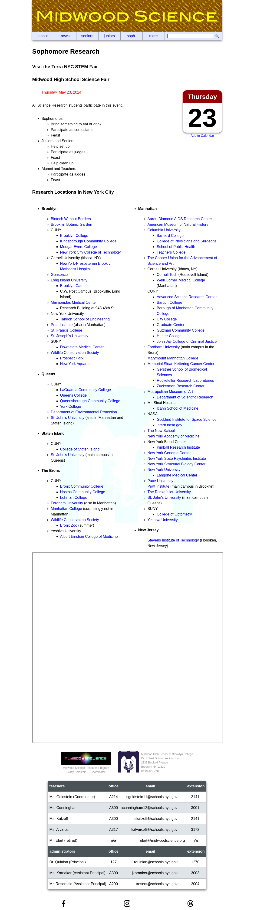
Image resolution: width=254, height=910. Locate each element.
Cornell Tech (167, 275)
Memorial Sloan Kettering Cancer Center (181, 364)
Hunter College (169, 336)
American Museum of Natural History (178, 224)
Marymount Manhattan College (173, 358)
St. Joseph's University (69, 336)
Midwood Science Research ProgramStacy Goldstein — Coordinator (86, 768)
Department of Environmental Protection (84, 412)
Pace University (160, 481)
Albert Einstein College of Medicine (89, 536)
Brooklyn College (74, 236)
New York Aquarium (76, 364)
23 (202, 117)
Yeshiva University (163, 520)
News (65, 36)
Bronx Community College (81, 486)
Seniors (87, 36)
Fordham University (67, 503)
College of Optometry (174, 514)
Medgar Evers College (78, 247)
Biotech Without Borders (71, 219)
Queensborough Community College (90, 401)
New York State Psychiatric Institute (177, 458)
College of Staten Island (80, 449)
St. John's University (67, 418)
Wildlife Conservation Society (75, 353)
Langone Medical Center (177, 475)
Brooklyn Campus (74, 286)
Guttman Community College (181, 330)
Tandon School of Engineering (85, 319)
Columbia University (164, 230)
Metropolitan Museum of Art (170, 392)
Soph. (131, 36)
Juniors (109, 36)
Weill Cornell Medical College (181, 280)
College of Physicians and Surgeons (187, 241)
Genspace (59, 275)
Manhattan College (66, 509)
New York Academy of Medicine (174, 436)
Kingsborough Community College (88, 241)
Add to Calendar (202, 135)
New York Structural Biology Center (177, 464)
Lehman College (73, 497)
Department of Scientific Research (185, 397)
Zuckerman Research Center (181, 386)
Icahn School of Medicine (177, 408)
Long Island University (69, 280)
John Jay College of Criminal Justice (187, 341)
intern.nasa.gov (169, 425)
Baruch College (169, 302)
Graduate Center (171, 325)
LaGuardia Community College (85, 390)
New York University (164, 470)
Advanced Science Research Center (187, 297)
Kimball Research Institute (178, 447)
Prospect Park (71, 358)
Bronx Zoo (68, 525)
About (43, 36)
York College (70, 406)
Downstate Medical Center (82, 347)
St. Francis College (66, 330)
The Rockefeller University (169, 492)
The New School (161, 431)
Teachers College (171, 252)
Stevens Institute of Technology (173, 540)
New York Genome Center (169, 453)
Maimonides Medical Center (74, 302)
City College (167, 319)
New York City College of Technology (90, 252)
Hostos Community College (82, 492)
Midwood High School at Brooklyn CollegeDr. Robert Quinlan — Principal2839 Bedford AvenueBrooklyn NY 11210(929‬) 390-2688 (167, 763)
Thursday (202, 96)
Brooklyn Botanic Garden (71, 224)
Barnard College (170, 236)
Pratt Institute (62, 325)
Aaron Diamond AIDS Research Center (180, 219)
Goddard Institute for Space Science (187, 419)
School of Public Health (176, 247)
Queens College (73, 395)
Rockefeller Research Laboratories (185, 380)
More (153, 36)
